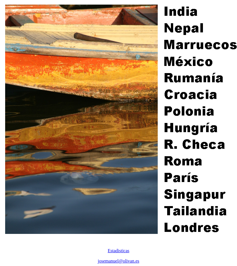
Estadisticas (118, 250)
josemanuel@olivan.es (118, 261)
